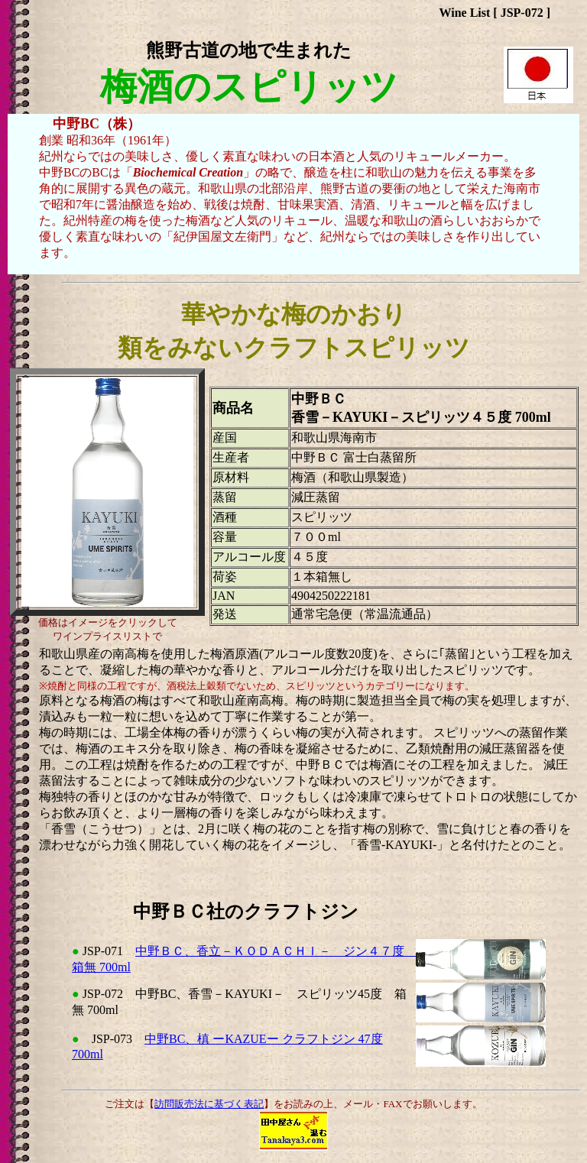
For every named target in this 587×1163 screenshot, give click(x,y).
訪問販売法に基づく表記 (209, 1104)
